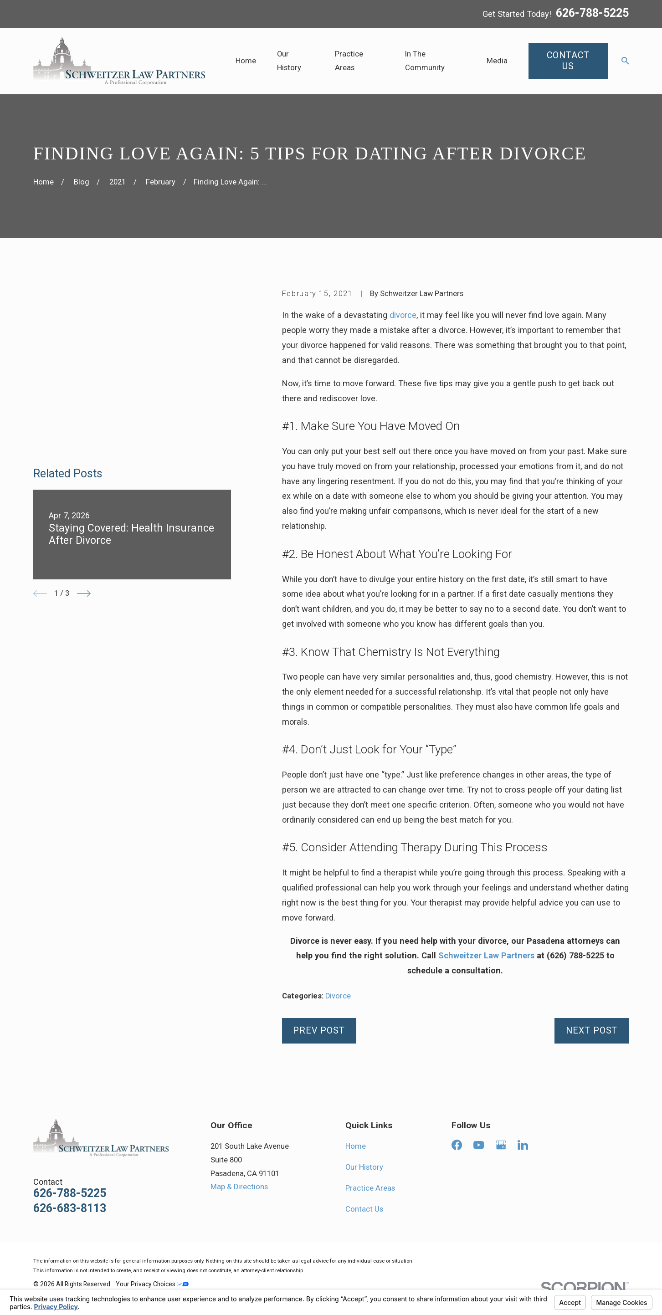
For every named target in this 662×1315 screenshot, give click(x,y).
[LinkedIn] (523, 1145)
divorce (403, 315)
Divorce (338, 996)
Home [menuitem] (246, 60)
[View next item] (84, 459)
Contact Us (364, 1209)
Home (355, 1146)
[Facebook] (457, 1145)
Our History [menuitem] (289, 61)
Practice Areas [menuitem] (349, 61)
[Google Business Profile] (501, 1145)
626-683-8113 (69, 1208)
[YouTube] (478, 1145)
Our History (364, 1167)
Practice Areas (370, 1188)
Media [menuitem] (497, 60)
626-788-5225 (592, 14)
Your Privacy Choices (152, 1284)
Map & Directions (239, 1186)
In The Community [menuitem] (425, 61)
